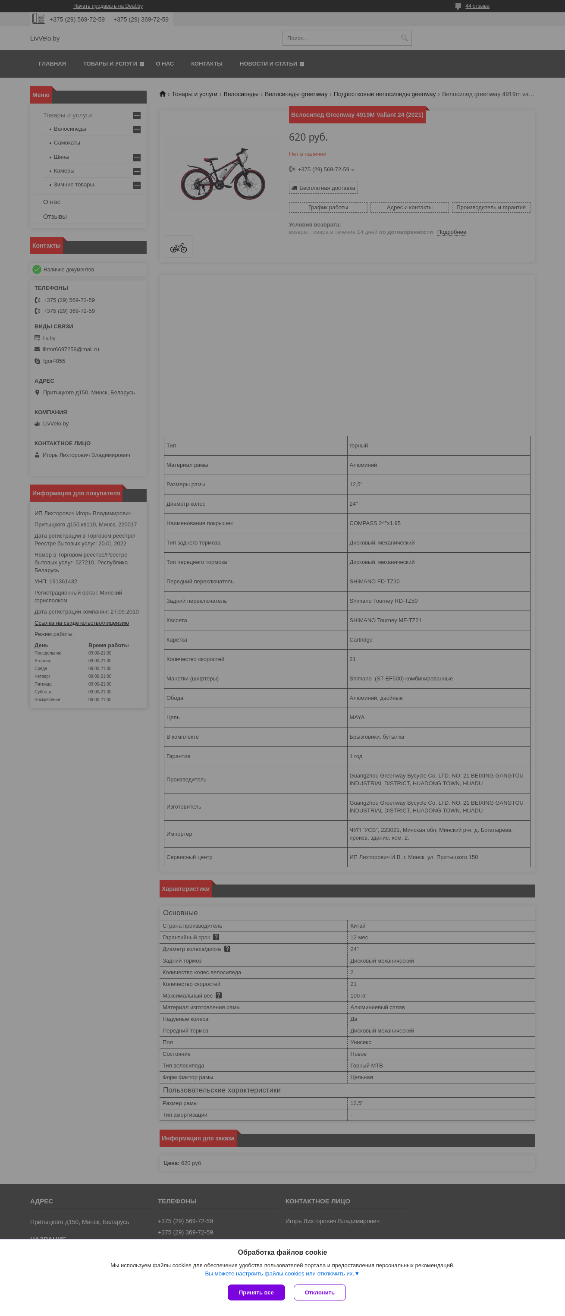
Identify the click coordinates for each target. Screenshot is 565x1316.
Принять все (256, 1292)
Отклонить (320, 1292)
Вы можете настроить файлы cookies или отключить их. (279, 1273)
